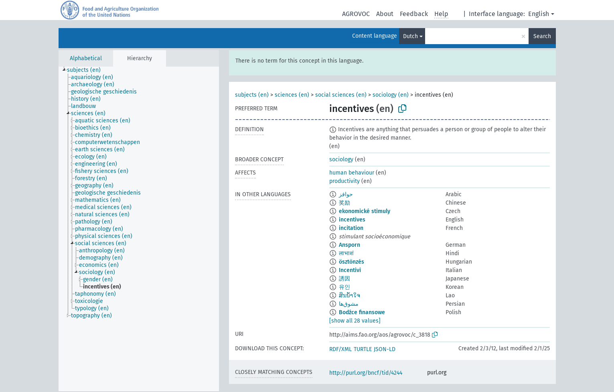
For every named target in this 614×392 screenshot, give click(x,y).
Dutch (410, 36)
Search (542, 36)
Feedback (414, 14)
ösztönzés (351, 261)
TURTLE (363, 349)
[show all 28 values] (355, 320)
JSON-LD (384, 349)
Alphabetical (86, 58)
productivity (344, 181)
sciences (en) (292, 94)
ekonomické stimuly (364, 211)
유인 (344, 287)
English (538, 14)
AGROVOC (356, 14)
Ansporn (349, 245)
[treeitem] (87, 70)
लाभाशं (346, 253)
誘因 (344, 278)
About (384, 14)
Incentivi (350, 270)
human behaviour (351, 172)
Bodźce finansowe (362, 312)
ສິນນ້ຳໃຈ (349, 295)
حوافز (346, 194)
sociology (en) (391, 94)
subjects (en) (252, 94)
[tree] (139, 229)
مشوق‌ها (349, 304)
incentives (352, 219)
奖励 (344, 202)
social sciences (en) (341, 94)
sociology (341, 159)
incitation (351, 228)
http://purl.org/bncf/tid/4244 (365, 373)
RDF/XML (340, 349)
